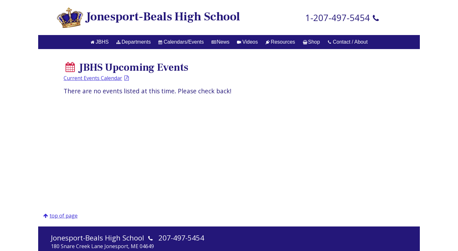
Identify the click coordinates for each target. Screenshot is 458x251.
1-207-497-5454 (337, 18)
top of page (64, 215)
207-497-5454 (181, 238)
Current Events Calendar (93, 78)
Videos (247, 42)
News (221, 42)
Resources (280, 42)
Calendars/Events (181, 42)
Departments (133, 42)
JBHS (99, 42)
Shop (311, 42)
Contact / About (348, 42)
